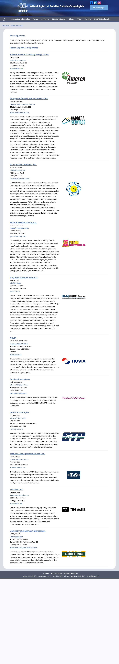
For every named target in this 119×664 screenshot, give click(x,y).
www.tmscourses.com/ (18, 467)
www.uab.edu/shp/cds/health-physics (23, 547)
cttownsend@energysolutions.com (22, 104)
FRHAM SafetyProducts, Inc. (23, 222)
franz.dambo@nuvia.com (19, 343)
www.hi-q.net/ (15, 291)
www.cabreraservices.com (19, 112)
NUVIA (13, 338)
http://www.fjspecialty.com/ (19, 178)
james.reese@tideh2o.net (19, 495)
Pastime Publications (20, 379)
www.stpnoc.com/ (16, 429)
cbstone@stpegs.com (18, 418)
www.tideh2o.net (16, 503)
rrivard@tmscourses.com (19, 459)
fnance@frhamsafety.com (19, 228)
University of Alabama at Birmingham (27, 531)
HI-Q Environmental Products (24, 277)
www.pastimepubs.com (18, 393)
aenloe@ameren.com (18, 60)
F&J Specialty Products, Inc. (23, 165)
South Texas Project (19, 412)
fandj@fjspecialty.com (18, 170)
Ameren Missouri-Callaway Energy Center (29, 54)
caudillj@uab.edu (16, 536)
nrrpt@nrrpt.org (93, 576)
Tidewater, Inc (16, 489)
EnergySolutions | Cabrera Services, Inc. (29, 99)
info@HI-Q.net (15, 283)
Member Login (99, 8)
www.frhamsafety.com (18, 236)
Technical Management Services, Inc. (27, 454)
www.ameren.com (16, 68)
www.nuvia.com (15, 354)
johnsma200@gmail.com (19, 385)
